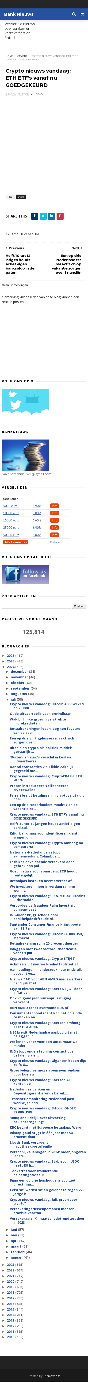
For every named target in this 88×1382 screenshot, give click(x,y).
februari (18, 1252)
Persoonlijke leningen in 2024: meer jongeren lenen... (48, 1154)
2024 (11, 667)
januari (17, 1257)
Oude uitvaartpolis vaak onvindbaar (40, 714)
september (21, 688)
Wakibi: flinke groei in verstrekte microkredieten (38, 721)
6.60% (37, 520)
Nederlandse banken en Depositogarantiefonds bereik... (39, 1091)
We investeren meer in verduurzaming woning (42, 888)
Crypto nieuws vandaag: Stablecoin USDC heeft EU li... (44, 1163)
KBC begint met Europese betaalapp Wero (45, 1127)
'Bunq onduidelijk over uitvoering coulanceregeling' (38, 1120)
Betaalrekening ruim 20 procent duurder (44, 943)
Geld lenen (10, 499)
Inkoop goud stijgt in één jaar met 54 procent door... (41, 1135)
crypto (22, 56)
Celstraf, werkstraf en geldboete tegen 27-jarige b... (47, 1192)
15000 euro (11, 520)
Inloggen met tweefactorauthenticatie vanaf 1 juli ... (43, 951)
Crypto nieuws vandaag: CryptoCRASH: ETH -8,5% (46, 778)
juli (14, 699)
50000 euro (11, 535)
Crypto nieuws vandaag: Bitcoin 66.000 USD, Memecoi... (46, 936)
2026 (11, 656)
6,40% (37, 528)
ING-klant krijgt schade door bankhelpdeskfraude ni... (34, 917)
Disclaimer (55, 542)
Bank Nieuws (19, 14)
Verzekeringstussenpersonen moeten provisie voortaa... (42, 1211)
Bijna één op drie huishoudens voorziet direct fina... (43, 1182)
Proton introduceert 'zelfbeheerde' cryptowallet (39, 788)
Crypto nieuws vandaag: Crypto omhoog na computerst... (46, 845)
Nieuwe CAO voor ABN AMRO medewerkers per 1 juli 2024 (46, 981)
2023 (11, 1265)
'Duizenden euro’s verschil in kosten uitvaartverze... (40, 759)
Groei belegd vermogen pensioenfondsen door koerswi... (45, 1072)
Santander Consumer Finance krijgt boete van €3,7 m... (45, 926)
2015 (11, 1309)
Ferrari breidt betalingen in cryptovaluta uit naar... (47, 797)
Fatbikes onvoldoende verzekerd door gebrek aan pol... (42, 864)
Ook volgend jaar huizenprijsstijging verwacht (40, 1000)
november (20, 677)
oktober (18, 683)
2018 (11, 1292)
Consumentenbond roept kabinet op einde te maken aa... (46, 1015)
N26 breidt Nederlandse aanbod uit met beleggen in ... (43, 1034)
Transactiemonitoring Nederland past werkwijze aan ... (42, 1101)
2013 (11, 1320)
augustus (19, 694)
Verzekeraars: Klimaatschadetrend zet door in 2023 (47, 1220)
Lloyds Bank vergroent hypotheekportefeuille (31, 1144)
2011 (11, 1332)
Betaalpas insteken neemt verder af (41, 881)
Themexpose (52, 1376)
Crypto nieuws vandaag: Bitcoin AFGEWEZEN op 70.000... (47, 706)
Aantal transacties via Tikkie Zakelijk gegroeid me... (41, 769)
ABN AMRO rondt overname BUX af (39, 1008)
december (20, 671)
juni (14, 1229)
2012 (11, 1326)
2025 (11, 661)
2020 (11, 1281)
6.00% (37, 513)
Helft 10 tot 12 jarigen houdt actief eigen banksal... (45, 826)
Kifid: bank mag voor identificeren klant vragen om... (43, 835)
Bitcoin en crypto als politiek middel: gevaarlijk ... (41, 750)
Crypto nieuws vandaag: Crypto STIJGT (42, 959)
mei (14, 1235)
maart (16, 1246)
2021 (11, 1276)
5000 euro (10, 506)
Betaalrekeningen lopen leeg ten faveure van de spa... (45, 731)
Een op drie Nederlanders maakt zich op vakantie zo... (44, 807)
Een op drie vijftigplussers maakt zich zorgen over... (42, 740)
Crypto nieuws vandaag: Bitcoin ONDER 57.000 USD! (43, 1110)
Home (9, 56)
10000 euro (11, 513)
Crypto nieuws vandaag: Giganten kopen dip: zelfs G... (48, 1063)
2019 (11, 1287)
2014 (11, 1315)
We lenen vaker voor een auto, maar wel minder (44, 1044)
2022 (11, 1270)
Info (54, 506)
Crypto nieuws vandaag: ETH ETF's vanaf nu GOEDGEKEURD (47, 816)
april (15, 1241)
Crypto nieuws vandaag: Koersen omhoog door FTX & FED (45, 1025)
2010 (11, 1337)
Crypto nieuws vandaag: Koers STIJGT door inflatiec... (46, 991)
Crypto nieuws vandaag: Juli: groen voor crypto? (43, 1201)
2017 (11, 1298)
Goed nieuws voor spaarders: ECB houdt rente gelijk (43, 873)
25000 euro (11, 528)
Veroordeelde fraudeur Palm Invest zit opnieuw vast (42, 907)
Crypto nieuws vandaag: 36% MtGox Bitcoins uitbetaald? (47, 898)
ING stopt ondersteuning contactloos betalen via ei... (41, 1053)
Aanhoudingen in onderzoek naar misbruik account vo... (46, 972)
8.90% (37, 506)
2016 (11, 1304)
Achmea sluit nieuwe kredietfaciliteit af (44, 964)
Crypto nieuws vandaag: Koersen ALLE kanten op (42, 1082)
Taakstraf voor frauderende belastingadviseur (34, 1173)
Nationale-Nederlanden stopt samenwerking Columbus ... (35, 854)
